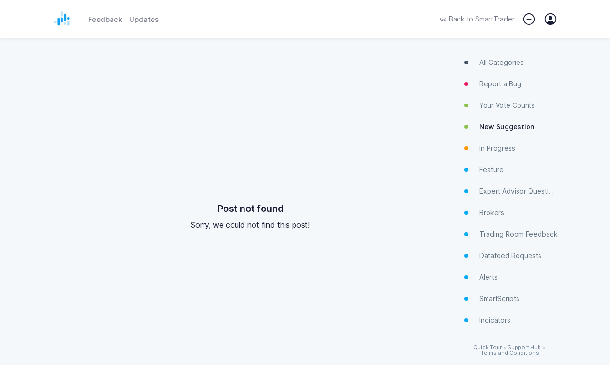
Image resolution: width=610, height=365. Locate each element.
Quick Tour (487, 347)
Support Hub (524, 347)
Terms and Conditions (510, 352)
